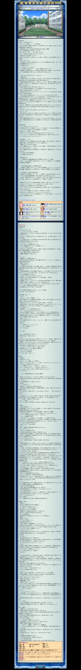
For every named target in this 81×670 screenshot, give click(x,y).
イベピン (29, 6)
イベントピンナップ (36, 6)
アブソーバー (23, 6)
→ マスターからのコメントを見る (27, 200)
